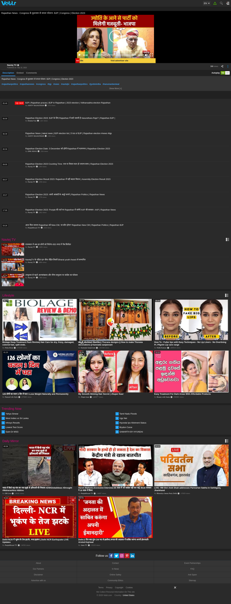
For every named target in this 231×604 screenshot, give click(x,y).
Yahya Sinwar (12, 414)
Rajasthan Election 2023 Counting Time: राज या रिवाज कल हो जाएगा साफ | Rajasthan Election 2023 (69, 164)
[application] (115, 36)
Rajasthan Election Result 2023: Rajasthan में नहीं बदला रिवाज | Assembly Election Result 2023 (67, 179)
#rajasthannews (27, 84)
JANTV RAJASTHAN (36, 105)
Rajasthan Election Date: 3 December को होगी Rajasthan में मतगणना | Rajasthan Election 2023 (67, 148)
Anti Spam (192, 575)
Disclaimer (38, 575)
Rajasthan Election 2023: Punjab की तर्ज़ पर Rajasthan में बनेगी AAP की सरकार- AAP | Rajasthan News (70, 210)
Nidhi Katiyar (162, 348)
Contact (115, 563)
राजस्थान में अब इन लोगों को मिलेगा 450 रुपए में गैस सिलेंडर (48, 244)
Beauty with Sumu (163, 397)
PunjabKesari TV (34, 228)
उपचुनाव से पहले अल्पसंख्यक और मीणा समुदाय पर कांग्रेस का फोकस (51, 275)
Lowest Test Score (14, 427)
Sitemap (192, 580)
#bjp (49, 84)
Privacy (109, 587)
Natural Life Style (11, 397)
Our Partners (38, 569)
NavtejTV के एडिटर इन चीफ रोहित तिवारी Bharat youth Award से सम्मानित (55, 259)
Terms (101, 587)
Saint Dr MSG (12, 432)
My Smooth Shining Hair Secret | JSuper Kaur (101, 394)
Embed (20, 73)
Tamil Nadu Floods (128, 414)
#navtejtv (65, 84)
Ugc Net (123, 418)
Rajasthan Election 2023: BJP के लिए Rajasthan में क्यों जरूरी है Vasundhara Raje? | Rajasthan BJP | (70, 118)
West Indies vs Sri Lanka (17, 418)
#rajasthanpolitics (10, 84)
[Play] (79, 55)
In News (115, 569)
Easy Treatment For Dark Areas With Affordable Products (182, 394)
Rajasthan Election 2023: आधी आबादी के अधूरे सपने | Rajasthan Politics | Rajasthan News (65, 194)
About (38, 563)
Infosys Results (13, 423)
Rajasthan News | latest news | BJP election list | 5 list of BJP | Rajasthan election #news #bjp (68, 133)
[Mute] (146, 55)
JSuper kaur (85, 397)
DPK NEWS (32, 151)
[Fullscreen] (151, 55)
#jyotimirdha (95, 84)
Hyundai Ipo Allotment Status (133, 423)
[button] (115, 36)
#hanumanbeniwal (111, 84)
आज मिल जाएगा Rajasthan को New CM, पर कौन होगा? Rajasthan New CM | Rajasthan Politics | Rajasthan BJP (74, 225)
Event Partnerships (192, 563)
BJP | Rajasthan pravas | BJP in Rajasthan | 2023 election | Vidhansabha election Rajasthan (67, 103)
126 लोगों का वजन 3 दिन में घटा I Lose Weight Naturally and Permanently (35, 394)
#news (56, 84)
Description (8, 73)
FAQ (192, 569)
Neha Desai (9, 348)
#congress (41, 84)
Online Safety (115, 575)
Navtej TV (12, 65)
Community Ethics (115, 580)
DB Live (8, 493)
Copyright (119, 587)
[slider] (113, 55)
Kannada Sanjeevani (88, 348)
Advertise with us (38, 580)
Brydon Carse (126, 427)
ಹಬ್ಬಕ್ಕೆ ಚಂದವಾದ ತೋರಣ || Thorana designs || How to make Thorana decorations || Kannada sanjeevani (110, 343)
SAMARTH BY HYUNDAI (131, 432)
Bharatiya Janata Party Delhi (167, 493)
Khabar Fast (32, 121)
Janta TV (84, 545)
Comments (31, 73)
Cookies (129, 587)
